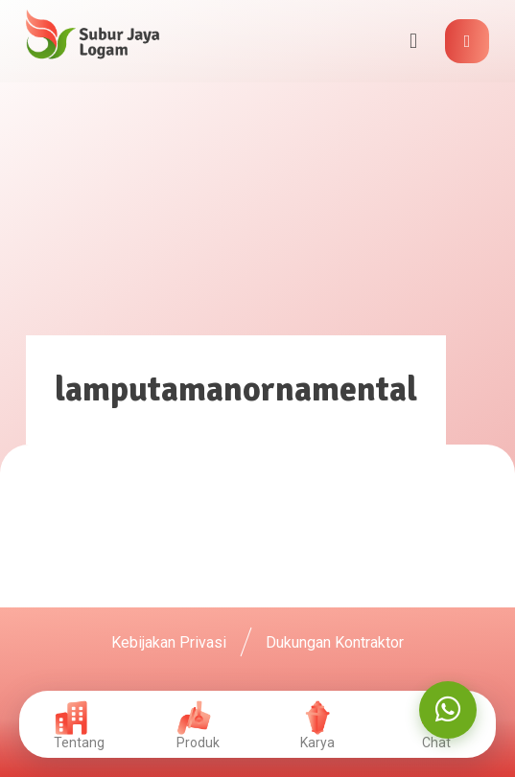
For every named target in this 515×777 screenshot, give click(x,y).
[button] (467, 41)
